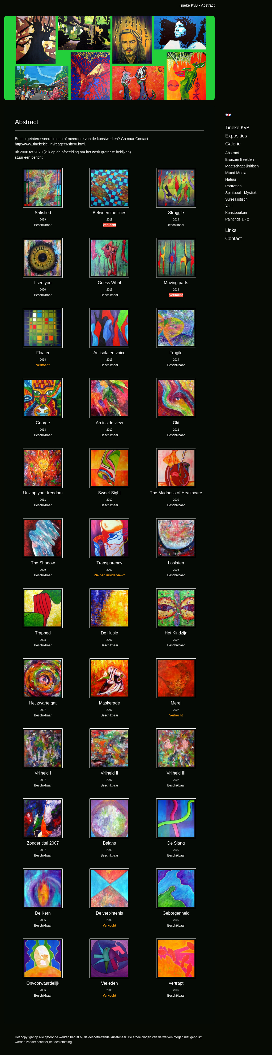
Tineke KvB (188, 5)
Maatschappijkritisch (242, 166)
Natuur (230, 179)
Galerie (233, 143)
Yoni (228, 206)
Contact (233, 238)
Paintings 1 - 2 (237, 219)
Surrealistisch (236, 199)
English (228, 114)
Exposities (236, 136)
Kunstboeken (236, 212)
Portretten (233, 186)
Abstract (232, 153)
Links (230, 230)
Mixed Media (235, 173)
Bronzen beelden (239, 159)
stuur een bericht (28, 157)
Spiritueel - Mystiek (241, 193)
